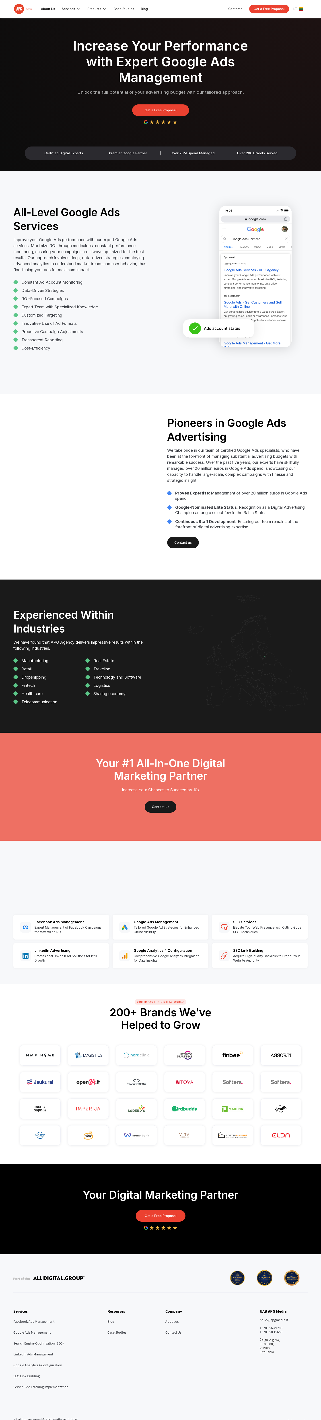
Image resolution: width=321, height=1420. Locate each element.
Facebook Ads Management (33, 1321)
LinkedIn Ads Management (33, 1354)
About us (172, 1321)
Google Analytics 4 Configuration (37, 1365)
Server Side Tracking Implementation (40, 1387)
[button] (71, 9)
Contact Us (173, 1332)
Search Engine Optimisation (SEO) (38, 1343)
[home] (22, 8)
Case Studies (123, 9)
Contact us (183, 542)
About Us (48, 9)
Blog (144, 9)
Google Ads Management (32, 1332)
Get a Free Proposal (161, 110)
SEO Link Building (26, 1376)
